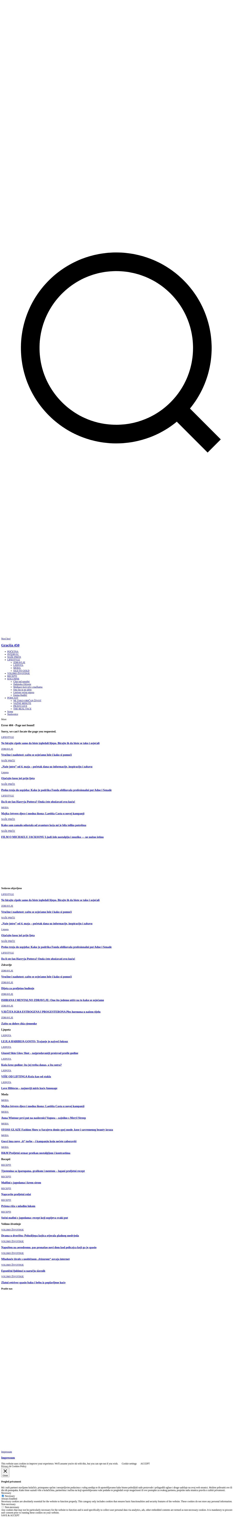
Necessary (10, 1496)
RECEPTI (6, 1165)
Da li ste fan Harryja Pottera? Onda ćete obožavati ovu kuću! (38, 801)
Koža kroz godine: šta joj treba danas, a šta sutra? (31, 1064)
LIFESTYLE (7, 737)
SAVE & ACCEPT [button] (10, 1515)
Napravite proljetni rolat (16, 1194)
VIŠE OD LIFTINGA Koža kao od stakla (26, 1076)
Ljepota (5, 772)
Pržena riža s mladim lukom (18, 1206)
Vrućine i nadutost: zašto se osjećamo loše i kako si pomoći (36, 754)
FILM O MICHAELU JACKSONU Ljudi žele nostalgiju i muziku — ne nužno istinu (52, 837)
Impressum (6, 1452)
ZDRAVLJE (7, 749)
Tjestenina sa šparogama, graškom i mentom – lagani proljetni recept (43, 1171)
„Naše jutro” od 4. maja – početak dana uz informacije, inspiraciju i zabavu (46, 766)
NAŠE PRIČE (8, 760)
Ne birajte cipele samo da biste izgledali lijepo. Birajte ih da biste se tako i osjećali (50, 743)
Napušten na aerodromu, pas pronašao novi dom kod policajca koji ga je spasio (48, 1247)
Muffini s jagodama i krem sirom (21, 1182)
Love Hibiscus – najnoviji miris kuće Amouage (29, 1088)
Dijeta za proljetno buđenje (17, 988)
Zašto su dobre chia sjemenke (19, 1023)
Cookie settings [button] (129, 1463)
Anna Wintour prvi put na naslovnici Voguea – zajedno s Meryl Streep (43, 1117)
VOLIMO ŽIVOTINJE (12, 1230)
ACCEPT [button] (145, 1463)
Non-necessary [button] (8, 1504)
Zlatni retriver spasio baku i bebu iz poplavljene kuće (33, 1282)
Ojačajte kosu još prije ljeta (18, 778)
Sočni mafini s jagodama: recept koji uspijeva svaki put (34, 1217)
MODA (5, 807)
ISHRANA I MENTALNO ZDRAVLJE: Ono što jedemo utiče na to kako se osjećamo (52, 1000)
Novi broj (6, 638)
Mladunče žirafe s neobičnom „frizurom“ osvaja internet (35, 1259)
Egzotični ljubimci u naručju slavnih (23, 1270)
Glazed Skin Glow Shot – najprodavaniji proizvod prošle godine (39, 1053)
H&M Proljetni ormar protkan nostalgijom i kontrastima (35, 1153)
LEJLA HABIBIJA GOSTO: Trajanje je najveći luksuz (34, 1041)
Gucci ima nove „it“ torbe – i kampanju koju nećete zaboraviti (38, 1141)
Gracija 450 (10, 645)
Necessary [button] (6, 1493)
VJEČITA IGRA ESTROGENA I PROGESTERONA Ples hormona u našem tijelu (51, 1011)
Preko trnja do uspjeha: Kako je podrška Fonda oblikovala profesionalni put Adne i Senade (56, 790)
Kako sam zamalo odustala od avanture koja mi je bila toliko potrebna (43, 825)
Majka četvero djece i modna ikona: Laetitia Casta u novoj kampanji (42, 813)
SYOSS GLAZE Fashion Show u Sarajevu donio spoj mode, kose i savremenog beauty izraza (57, 1129)
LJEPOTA (6, 1035)
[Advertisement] (56, 630)
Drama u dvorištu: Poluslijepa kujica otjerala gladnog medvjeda (40, 1235)
